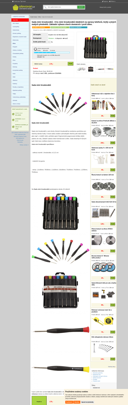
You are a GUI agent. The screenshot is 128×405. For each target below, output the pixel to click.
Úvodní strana (16, 1)
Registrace (105, 1)
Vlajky (14, 93)
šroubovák (95, 387)
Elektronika (15, 40)
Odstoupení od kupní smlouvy (100, 376)
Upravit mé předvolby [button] (87, 402)
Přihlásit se (112, 1)
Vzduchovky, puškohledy (19, 97)
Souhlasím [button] (69, 402)
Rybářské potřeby (17, 90)
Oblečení (15, 80)
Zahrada (15, 100)
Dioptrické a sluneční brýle (19, 36)
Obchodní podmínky (98, 373)
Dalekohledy (16, 30)
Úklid (14, 77)
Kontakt (23, 1)
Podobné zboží (96, 381)
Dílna (39, 17)
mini (99, 387)
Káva (14, 60)
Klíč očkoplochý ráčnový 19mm (102, 337)
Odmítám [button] (76, 402)
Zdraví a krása (16, 103)
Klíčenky (15, 67)
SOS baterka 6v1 (20, 138)
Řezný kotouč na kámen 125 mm (103, 175)
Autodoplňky (16, 26)
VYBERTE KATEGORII (19, 16)
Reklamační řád (96, 374)
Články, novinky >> (24, 145)
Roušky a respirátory (18, 87)
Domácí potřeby (17, 33)
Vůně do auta (20, 140)
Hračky (14, 57)
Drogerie (15, 46)
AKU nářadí (16, 23)
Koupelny (15, 63)
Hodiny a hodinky (17, 50)
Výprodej (15, 20)
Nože (14, 73)
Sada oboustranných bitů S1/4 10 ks (104, 202)
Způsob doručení (97, 377)
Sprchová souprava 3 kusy (20, 136)
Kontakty (95, 379)
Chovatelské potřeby (18, 53)
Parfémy (15, 83)
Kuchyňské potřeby (18, 70)
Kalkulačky (20, 142)
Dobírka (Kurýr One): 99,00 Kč (42, 71)
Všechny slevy (111, 366)
